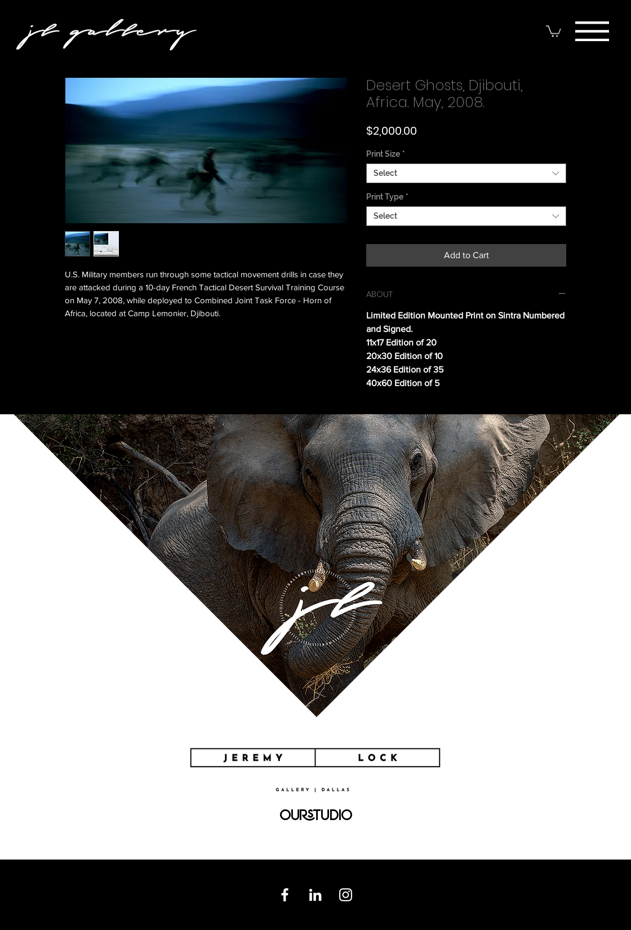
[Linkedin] (315, 895)
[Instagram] (345, 895)
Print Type (387, 196)
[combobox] (466, 173)
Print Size (385, 153)
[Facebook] (285, 895)
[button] (592, 31)
